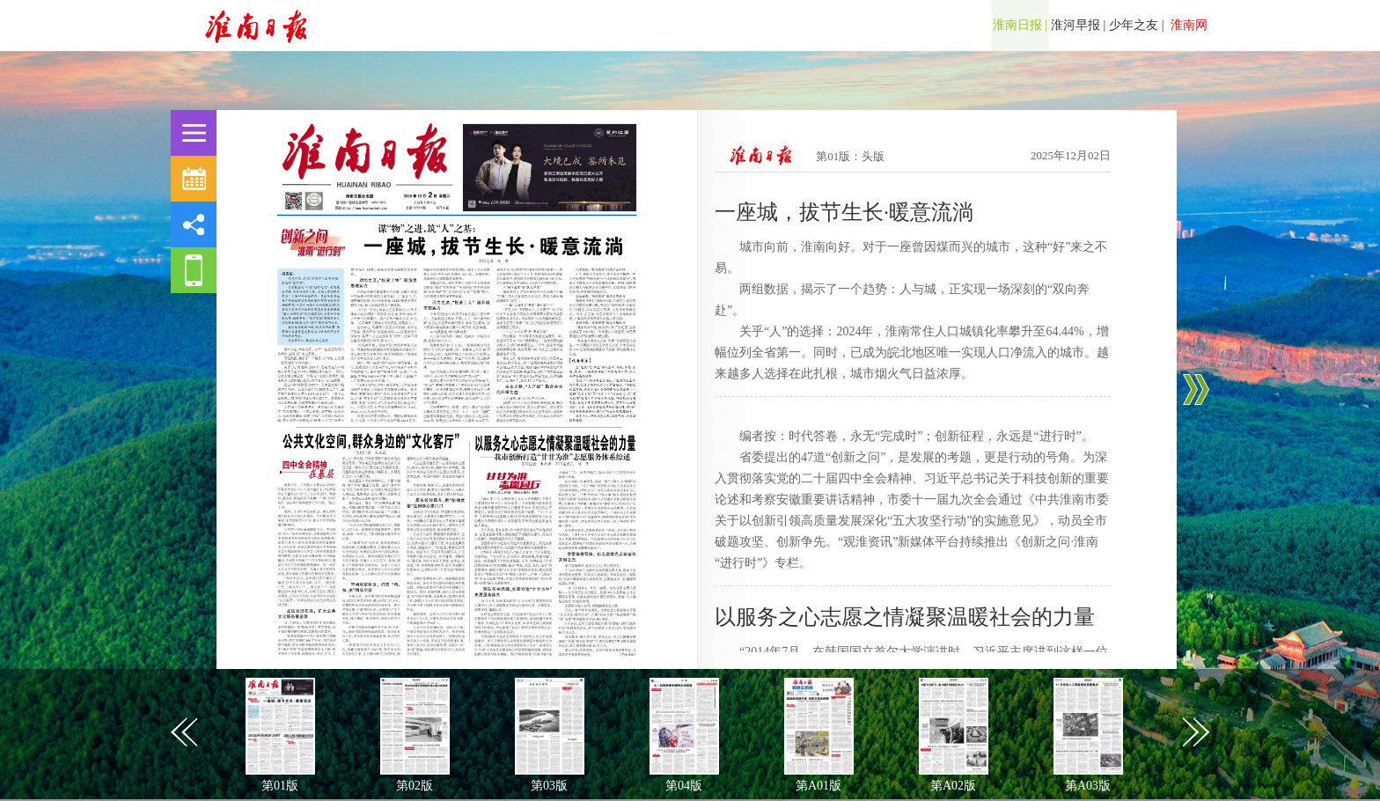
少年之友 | (1136, 25)
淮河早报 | (1078, 25)
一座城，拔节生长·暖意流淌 (844, 212)
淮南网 (1188, 25)
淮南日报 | (1020, 25)
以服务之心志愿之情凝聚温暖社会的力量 (905, 617)
